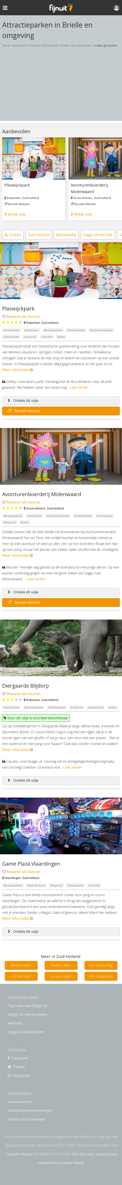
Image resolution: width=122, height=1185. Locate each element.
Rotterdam (14, 198)
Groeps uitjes (61, 976)
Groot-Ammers (83, 198)
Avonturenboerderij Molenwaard (89, 188)
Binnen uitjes (21, 965)
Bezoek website (24, 410)
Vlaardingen (13, 878)
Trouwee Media (18, 1153)
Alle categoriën (101, 976)
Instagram (19, 1075)
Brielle (65, 45)
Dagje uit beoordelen (26, 1031)
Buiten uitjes (61, 965)
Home (6, 45)
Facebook (18, 1057)
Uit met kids (21, 976)
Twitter (16, 1066)
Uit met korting (101, 965)
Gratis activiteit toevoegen (30, 1110)
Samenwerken (20, 1101)
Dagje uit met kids (98, 234)
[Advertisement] (61, 90)
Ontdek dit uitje (23, 400)
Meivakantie (66, 234)
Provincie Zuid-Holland (43, 45)
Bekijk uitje (15, 214)
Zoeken (13, 234)
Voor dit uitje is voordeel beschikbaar (35, 718)
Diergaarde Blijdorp (25, 685)
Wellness (15, 1023)
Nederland (19, 45)
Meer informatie (17, 369)
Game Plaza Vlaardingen (31, 863)
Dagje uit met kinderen (27, 1014)
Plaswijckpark (17, 185)
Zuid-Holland (30, 198)
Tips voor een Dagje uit (27, 1005)
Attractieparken (81, 45)
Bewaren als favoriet (23, 316)
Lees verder (79, 387)
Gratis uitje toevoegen (26, 1119)
